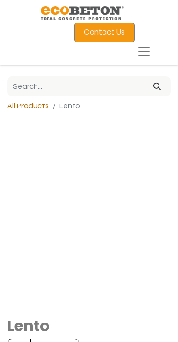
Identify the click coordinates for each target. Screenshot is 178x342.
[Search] (157, 86)
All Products (28, 106)
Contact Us (104, 32)
